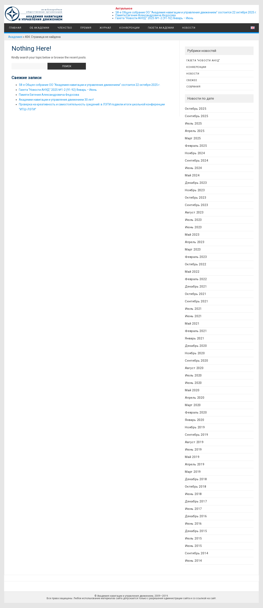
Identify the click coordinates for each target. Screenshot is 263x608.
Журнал (105, 27)
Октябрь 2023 (195, 197)
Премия (85, 27)
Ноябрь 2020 (195, 353)
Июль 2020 (193, 375)
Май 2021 (192, 323)
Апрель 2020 (194, 398)
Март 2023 (193, 249)
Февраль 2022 (196, 279)
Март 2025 (193, 138)
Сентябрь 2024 (196, 160)
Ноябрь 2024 (195, 153)
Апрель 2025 (194, 131)
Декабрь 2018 (196, 479)
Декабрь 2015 (196, 531)
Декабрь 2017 (196, 501)
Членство (65, 27)
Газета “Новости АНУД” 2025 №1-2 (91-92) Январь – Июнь (154, 18)
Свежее (191, 80)
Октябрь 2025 (195, 109)
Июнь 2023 (193, 227)
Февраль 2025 (196, 146)
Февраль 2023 (196, 257)
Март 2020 (193, 405)
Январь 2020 (194, 420)
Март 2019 (193, 472)
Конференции (129, 27)
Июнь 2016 (193, 523)
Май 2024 (192, 175)
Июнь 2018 (193, 494)
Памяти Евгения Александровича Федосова (145, 15)
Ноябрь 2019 (195, 427)
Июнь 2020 (193, 383)
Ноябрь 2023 (195, 190)
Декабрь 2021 (196, 286)
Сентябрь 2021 (196, 301)
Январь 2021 (194, 338)
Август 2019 (194, 442)
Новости (188, 27)
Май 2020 (192, 390)
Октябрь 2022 (195, 264)
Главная (14, 27)
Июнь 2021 (193, 316)
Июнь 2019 (193, 449)
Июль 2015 (193, 538)
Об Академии (39, 27)
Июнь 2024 (193, 168)
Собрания (193, 86)
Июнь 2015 (193, 546)
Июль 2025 (193, 123)
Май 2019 (192, 457)
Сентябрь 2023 (196, 205)
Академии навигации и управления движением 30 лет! (56, 99)
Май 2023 (192, 234)
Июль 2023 (193, 220)
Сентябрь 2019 (196, 435)
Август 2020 (194, 368)
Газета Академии (161, 27)
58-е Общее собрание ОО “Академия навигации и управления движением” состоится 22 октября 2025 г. (89, 84)
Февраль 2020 (196, 412)
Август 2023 (194, 212)
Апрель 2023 (194, 242)
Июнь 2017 (193, 509)
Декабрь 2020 (196, 346)
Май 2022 (192, 272)
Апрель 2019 (194, 464)
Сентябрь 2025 (196, 116)
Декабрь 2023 (196, 183)
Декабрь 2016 (196, 516)
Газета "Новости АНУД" (203, 60)
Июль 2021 (193, 309)
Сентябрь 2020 (196, 360)
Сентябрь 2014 (196, 553)
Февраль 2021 (196, 331)
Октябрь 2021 (195, 294)
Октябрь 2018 (195, 486)
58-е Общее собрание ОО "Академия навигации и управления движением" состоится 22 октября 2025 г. (186, 12)
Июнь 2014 (193, 561)
